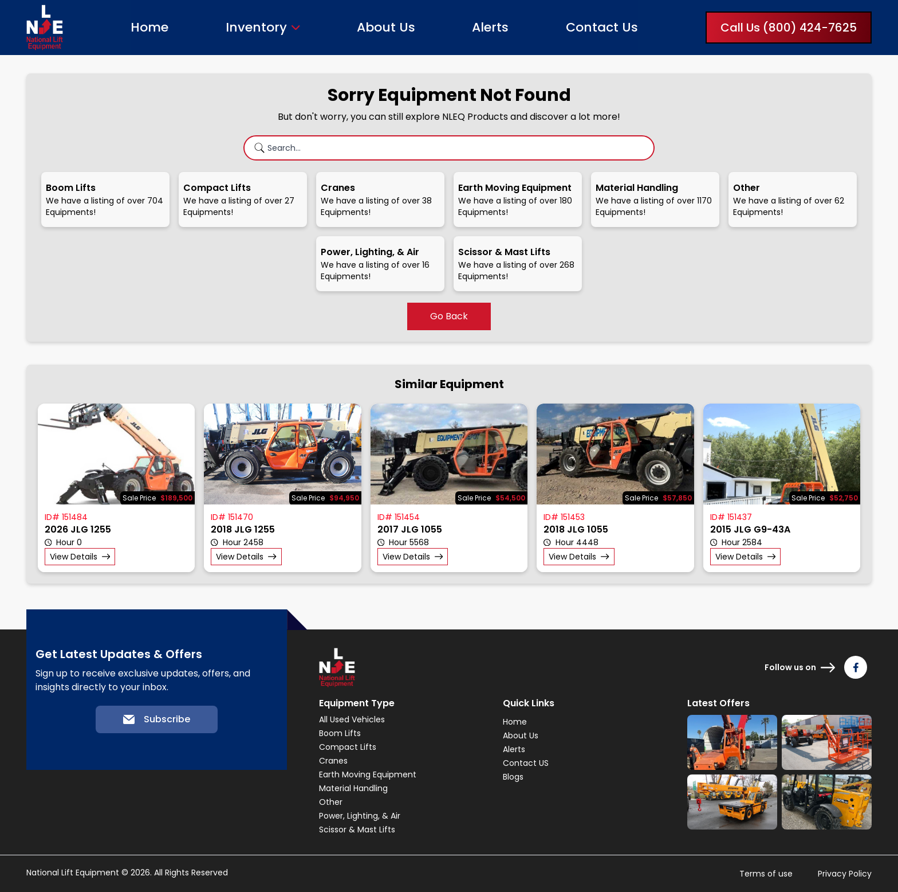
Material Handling (353, 788)
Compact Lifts (347, 747)
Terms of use (766, 873)
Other (330, 802)
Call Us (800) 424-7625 (788, 27)
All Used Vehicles (352, 719)
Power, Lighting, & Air (359, 815)
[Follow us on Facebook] (856, 667)
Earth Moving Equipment (367, 774)
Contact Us (602, 27)
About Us (386, 27)
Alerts (490, 27)
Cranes (333, 760)
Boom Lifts (340, 733)
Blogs (513, 777)
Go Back (449, 316)
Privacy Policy (845, 873)
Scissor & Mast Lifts (357, 829)
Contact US (526, 763)
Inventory (256, 27)
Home (149, 27)
